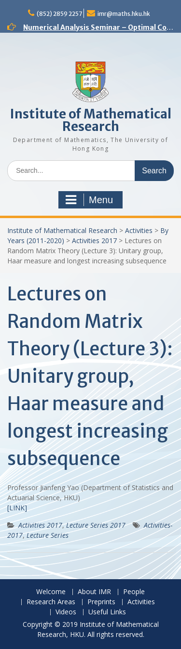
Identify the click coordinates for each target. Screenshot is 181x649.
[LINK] (17, 507)
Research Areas (51, 602)
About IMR (94, 592)
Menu (89, 200)
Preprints (101, 602)
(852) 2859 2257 (59, 13)
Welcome (51, 592)
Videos (66, 612)
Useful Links (107, 612)
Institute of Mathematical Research (90, 120)
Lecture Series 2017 (95, 525)
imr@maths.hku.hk (123, 13)
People (134, 592)
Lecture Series (48, 535)
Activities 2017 (94, 240)
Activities (139, 230)
